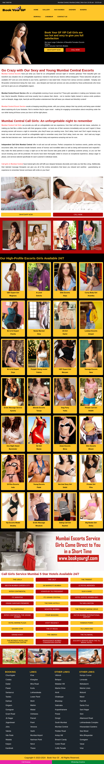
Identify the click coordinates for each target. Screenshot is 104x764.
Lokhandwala (35, 692)
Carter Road (60, 744)
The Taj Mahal (86, 635)
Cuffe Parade (60, 748)
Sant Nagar (84, 710)
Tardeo (8, 697)
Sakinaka (59, 705)
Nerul (32, 744)
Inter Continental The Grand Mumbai (17, 616)
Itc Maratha (17, 597)
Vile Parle (9, 735)
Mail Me (9, 2)
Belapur (58, 680)
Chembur (49, 16)
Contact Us (62, 16)
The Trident (86, 580)
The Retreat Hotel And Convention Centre (17, 641)
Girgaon (9, 705)
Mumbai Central (61, 727)
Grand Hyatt (17, 635)
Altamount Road (86, 718)
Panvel (33, 718)
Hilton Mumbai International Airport (87, 616)
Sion (81, 714)
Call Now (75, 50)
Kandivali (9, 748)
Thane (33, 748)
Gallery (46, 10)
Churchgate (10, 675)
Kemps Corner (86, 675)
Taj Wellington (87, 603)
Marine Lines (85, 688)
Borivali (37, 16)
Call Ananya (26, 762)
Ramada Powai (86, 623)
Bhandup (58, 701)
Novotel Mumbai (52, 609)
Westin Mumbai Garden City (17, 585)
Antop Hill (59, 735)
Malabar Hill (60, 684)
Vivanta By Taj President (52, 591)
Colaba (8, 680)
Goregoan (10, 710)
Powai (57, 714)
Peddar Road (60, 731)
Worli (32, 701)
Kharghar (34, 680)
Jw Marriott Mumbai (52, 585)
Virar (82, 748)
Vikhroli (58, 675)
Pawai (8, 688)
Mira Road (34, 684)
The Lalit (52, 580)
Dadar (8, 684)
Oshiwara (34, 714)
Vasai (82, 744)
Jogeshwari (10, 722)
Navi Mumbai (59, 10)
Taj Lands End (86, 629)
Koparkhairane (61, 710)
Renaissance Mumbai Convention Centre (52, 641)
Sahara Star (17, 629)
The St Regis (52, 629)
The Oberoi (52, 635)
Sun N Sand (87, 591)
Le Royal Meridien (87, 585)
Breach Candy (61, 740)
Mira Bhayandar (86, 735)
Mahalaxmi (84, 684)
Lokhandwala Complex (89, 722)
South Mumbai (61, 722)
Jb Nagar (9, 718)
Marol (82, 697)
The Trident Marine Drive (86, 609)
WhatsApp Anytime (78, 762)
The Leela (17, 580)
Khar (32, 675)
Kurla (32, 688)
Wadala (9, 740)
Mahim (33, 705)
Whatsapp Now (54, 50)
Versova (33, 727)
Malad (32, 710)
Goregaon (84, 740)
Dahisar (9, 701)
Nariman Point (36, 740)
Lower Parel (35, 697)
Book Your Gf (53, 758)
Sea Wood (84, 731)
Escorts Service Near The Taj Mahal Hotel (86, 641)
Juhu (8, 727)
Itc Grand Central (51, 597)
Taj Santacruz (17, 609)
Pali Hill (83, 701)
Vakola (8, 731)
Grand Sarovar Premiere (17, 603)
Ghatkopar (59, 697)
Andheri (72, 10)
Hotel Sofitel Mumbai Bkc (86, 597)
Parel (32, 722)
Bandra (83, 10)
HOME (36, 10)
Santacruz (10, 692)
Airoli (57, 692)
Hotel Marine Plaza (17, 623)
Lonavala (83, 680)
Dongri (57, 718)
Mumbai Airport (36, 735)
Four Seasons (52, 615)
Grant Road (10, 714)
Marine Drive (60, 688)
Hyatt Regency (52, 623)
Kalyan (8, 744)
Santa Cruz (84, 705)
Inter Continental (17, 591)
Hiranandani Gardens (88, 727)
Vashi (32, 731)
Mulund (83, 692)
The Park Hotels (51, 603)
